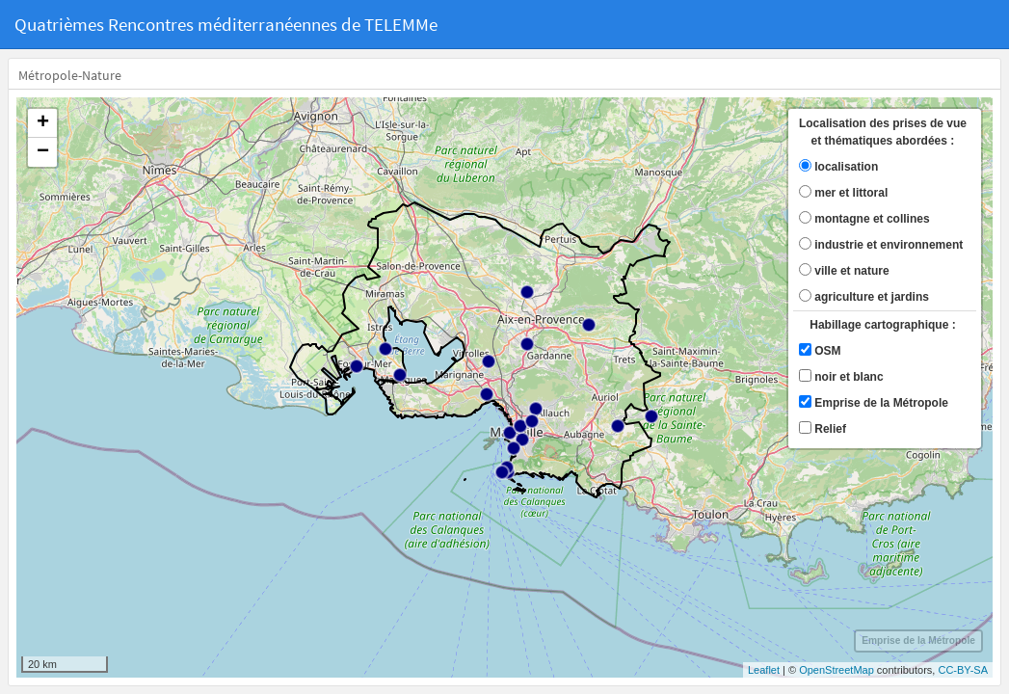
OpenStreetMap (836, 670)
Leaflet (764, 670)
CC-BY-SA (963, 670)
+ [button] (43, 123)
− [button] (43, 152)
